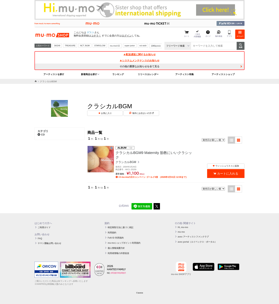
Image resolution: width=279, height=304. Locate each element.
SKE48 (57, 45)
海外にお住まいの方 (143, 113)
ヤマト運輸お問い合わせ (49, 243)
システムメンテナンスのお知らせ (139, 60)
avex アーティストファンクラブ (193, 236)
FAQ (40, 238)
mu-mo (181, 232)
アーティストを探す (53, 74)
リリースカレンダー (148, 74)
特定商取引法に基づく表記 (120, 227)
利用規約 (112, 232)
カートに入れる (227, 173)
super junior (130, 45)
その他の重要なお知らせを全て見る (139, 66)
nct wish (143, 45)
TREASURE (70, 45)
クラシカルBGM (126, 162)
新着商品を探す (89, 74)
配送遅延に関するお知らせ (139, 54)
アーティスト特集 (184, 74)
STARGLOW (99, 45)
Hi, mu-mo (183, 227)
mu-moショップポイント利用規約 (124, 243)
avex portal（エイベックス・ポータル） (197, 242)
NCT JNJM (85, 45)
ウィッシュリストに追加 (226, 166)
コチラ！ (96, 35)
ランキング (118, 74)
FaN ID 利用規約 (115, 238)
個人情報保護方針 (116, 248)
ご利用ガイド (44, 227)
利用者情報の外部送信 (118, 253)
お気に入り (106, 113)
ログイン (127, 35)
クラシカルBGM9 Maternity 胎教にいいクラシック (153, 155)
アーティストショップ (223, 74)
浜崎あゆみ (156, 46)
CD (41, 134)
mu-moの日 (115, 46)
